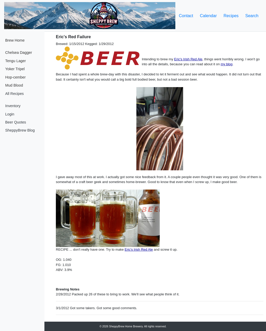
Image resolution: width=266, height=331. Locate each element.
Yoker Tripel (15, 69)
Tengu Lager (15, 61)
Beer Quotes (15, 122)
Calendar (208, 16)
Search (251, 16)
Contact (186, 16)
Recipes (230, 16)
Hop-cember (15, 77)
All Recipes (14, 94)
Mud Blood (14, 85)
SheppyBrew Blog (20, 130)
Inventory (13, 106)
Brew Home (15, 40)
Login (9, 114)
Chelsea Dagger (18, 52)
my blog (227, 64)
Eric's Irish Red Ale (188, 59)
